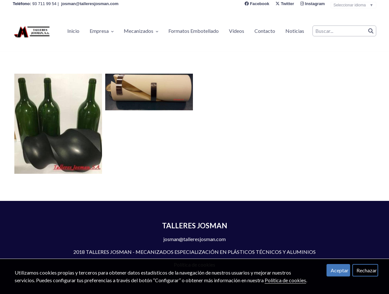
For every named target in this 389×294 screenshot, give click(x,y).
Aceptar (340, 270)
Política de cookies (285, 280)
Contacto (264, 31)
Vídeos (236, 31)
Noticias (294, 31)
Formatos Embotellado (193, 31)
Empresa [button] (102, 31)
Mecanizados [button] (141, 31)
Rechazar (366, 270)
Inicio (73, 31)
